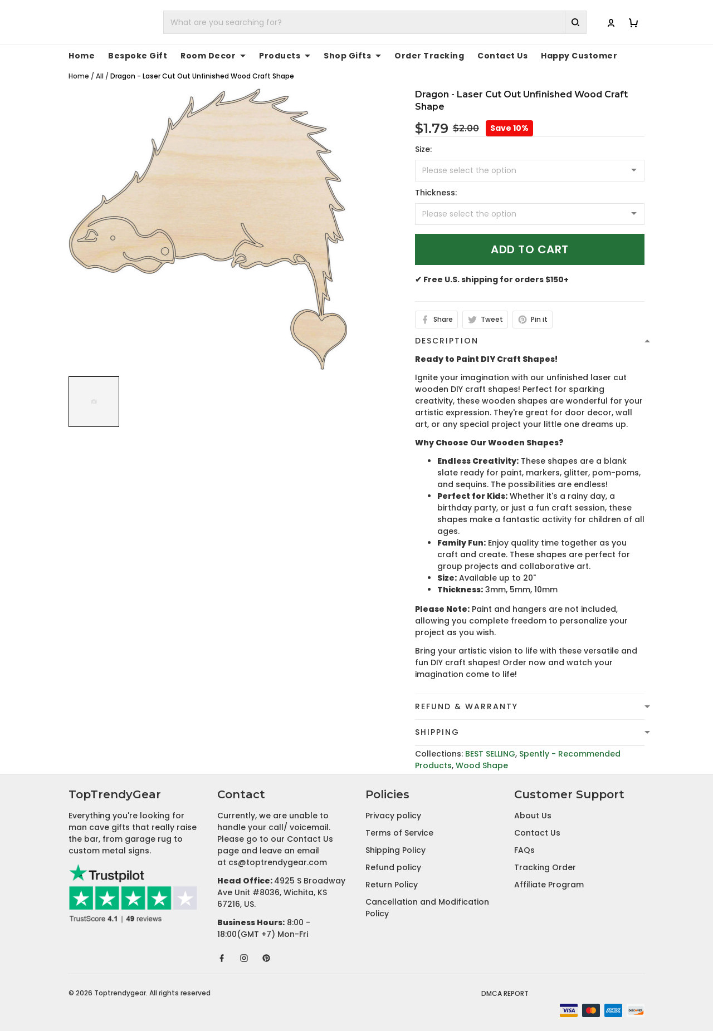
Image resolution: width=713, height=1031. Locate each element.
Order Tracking (429, 55)
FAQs (524, 850)
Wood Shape (482, 765)
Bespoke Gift (137, 55)
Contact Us (502, 55)
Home (82, 55)
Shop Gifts (352, 55)
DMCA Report (505, 993)
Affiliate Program (549, 884)
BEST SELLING (490, 753)
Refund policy (393, 867)
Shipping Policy (395, 850)
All (100, 76)
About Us (532, 815)
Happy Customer (579, 55)
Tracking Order (545, 867)
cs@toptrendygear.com (277, 862)
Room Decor (213, 55)
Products (284, 55)
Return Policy (391, 884)
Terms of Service (399, 832)
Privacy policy (393, 815)
